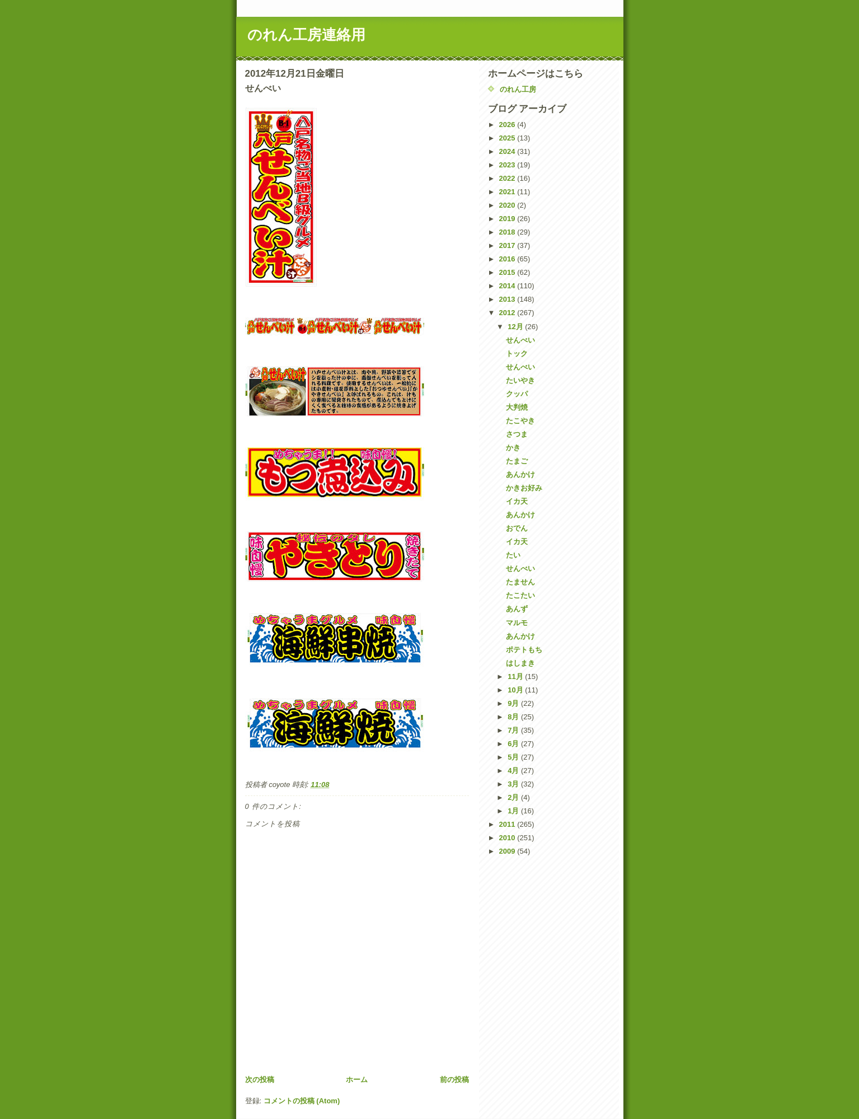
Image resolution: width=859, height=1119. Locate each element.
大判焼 (517, 407)
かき (513, 447)
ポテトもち (524, 649)
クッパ (517, 394)
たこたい (520, 595)
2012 (508, 312)
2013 (508, 299)
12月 (516, 326)
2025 (508, 138)
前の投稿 (454, 1079)
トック (517, 353)
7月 (514, 730)
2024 (508, 151)
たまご (517, 461)
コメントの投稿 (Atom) (302, 1101)
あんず (517, 609)
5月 (514, 757)
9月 (514, 703)
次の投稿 (259, 1079)
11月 (516, 676)
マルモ (517, 623)
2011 (508, 824)
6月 (514, 743)
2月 (514, 797)
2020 (508, 205)
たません (520, 582)
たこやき (520, 420)
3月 (514, 784)
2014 (508, 286)
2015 (508, 272)
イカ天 (517, 501)
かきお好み (524, 488)
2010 (508, 838)
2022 (508, 178)
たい (513, 555)
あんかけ (520, 474)
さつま (517, 434)
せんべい (520, 340)
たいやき (520, 380)
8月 (514, 717)
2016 (508, 259)
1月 (514, 811)
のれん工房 (518, 89)
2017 (508, 245)
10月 (516, 690)
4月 (514, 770)
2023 (508, 165)
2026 (508, 124)
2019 (508, 218)
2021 (508, 192)
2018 (508, 232)
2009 (508, 851)
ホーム (357, 1079)
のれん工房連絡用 (306, 34)
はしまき (520, 663)
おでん (517, 528)
